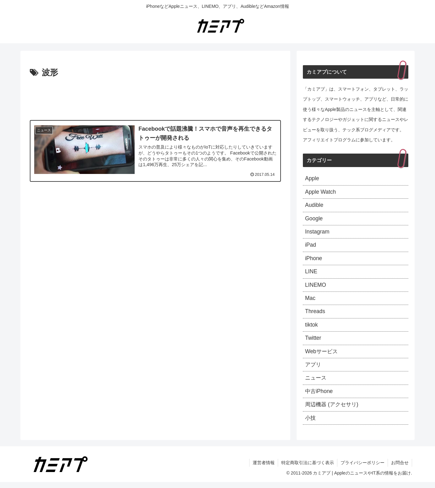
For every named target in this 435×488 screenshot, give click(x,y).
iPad (310, 247)
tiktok (311, 328)
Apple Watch (321, 192)
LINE (311, 274)
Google (314, 220)
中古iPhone (319, 396)
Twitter (313, 342)
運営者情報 (264, 468)
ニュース (316, 383)
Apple (312, 179)
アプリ (313, 369)
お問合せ (400, 468)
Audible (314, 206)
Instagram (317, 233)
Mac (310, 301)
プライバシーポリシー (362, 468)
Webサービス (322, 355)
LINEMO (316, 287)
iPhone (314, 260)
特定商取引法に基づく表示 (307, 468)
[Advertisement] (155, 97)
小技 (310, 423)
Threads (315, 315)
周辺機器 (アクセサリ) (333, 410)
